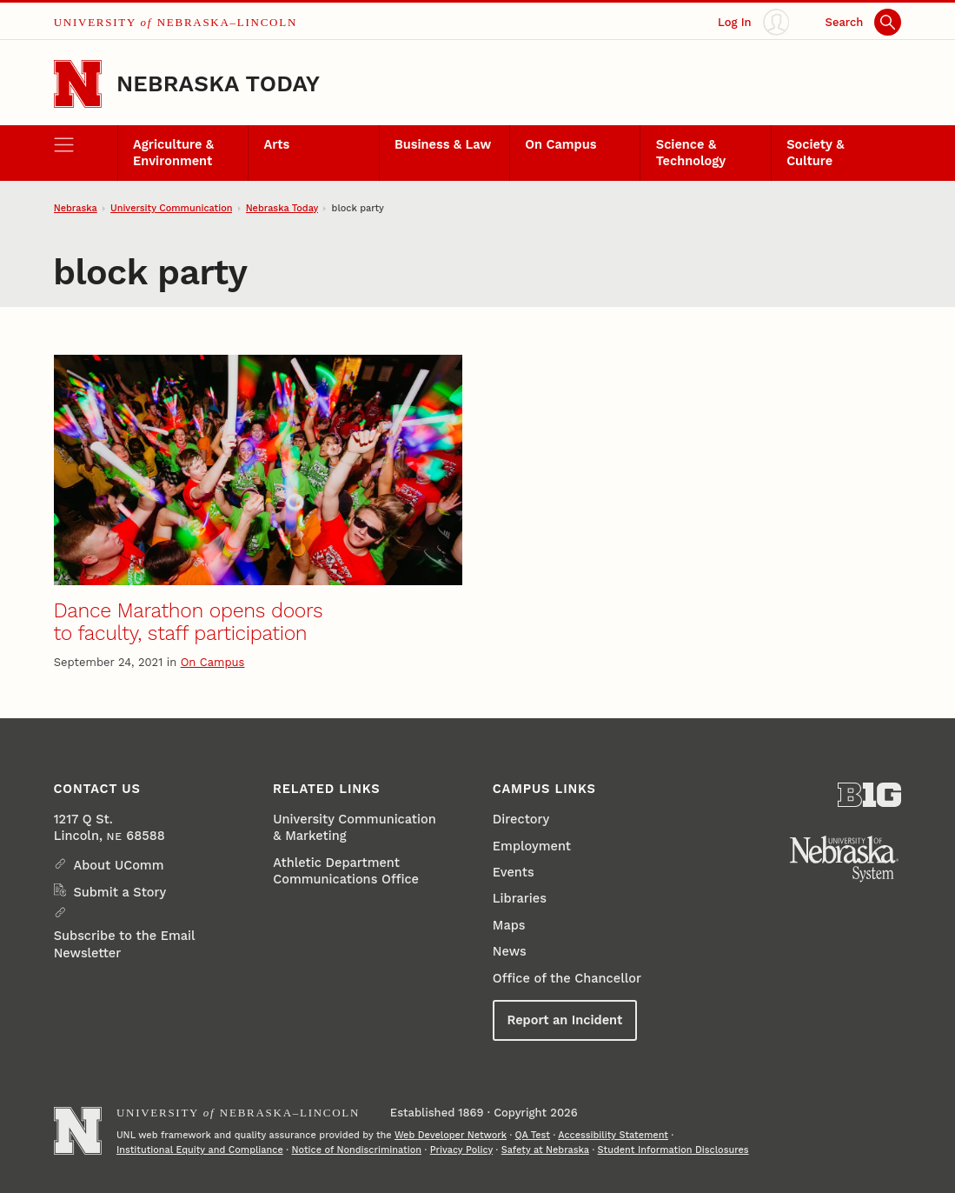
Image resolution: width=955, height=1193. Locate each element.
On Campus (560, 144)
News (510, 951)
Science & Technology (691, 153)
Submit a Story (119, 892)
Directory (521, 819)
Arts (277, 144)
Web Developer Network (451, 1135)
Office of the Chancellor (567, 978)
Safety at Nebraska (545, 1150)
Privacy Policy (461, 1150)
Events (513, 872)
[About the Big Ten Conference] (869, 795)
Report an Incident (564, 1020)
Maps (509, 925)
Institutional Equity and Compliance (199, 1150)
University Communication (171, 208)
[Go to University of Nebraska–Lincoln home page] (78, 84)
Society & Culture (815, 153)
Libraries (520, 898)
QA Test (532, 1135)
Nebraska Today (218, 83)
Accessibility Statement (613, 1135)
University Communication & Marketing (354, 827)
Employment (532, 846)
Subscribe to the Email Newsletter (124, 944)
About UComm (118, 865)
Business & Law (443, 144)
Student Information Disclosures (673, 1150)
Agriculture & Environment (173, 153)
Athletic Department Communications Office (346, 871)
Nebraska (75, 208)
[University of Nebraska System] (844, 859)
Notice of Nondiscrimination (356, 1150)
